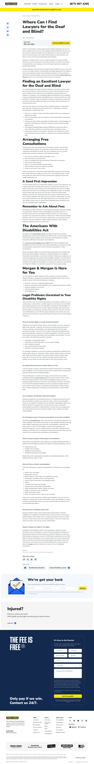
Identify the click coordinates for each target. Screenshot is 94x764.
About (51, 4)
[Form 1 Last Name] (75, 650)
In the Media (48, 731)
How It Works (37, 727)
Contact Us (36, 732)
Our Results (27, 4)
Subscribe (82, 588)
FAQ (46, 728)
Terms (72, 690)
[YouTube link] (78, 720)
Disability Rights (35, 16)
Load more (10, 623)
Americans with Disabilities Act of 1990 (37, 243)
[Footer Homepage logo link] (17, 718)
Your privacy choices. (81, 757)
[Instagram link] (82, 720)
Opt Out (58, 727)
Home (24, 16)
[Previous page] (34, 568)
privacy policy (58, 692)
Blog (28, 16)
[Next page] (59, 568)
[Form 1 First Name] (60, 650)
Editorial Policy (60, 732)
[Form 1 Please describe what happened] (68, 673)
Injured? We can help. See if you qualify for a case (46, 9)
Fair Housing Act (41, 378)
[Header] (11, 4)
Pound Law (59, 725)
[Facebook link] (74, 720)
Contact (57, 4)
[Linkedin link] (86, 720)
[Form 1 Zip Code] (75, 655)
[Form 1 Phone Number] (60, 655)
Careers (35, 730)
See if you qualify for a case (61, 43)
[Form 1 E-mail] (68, 660)
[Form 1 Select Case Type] (68, 665)
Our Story (47, 720)
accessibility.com (35, 420)
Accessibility (59, 720)
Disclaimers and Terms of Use (82, 762)
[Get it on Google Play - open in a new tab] (82, 726)
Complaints (59, 722)
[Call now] (79, 3)
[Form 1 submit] (68, 696)
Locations (34, 4)
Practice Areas (43, 4)
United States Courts (39, 234)
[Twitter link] (70, 720)
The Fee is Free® (48, 723)
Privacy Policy (45, 592)
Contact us (31, 544)
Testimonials (48, 733)
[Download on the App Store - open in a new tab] (73, 726)
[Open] (62, 4)
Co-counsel (59, 730)
